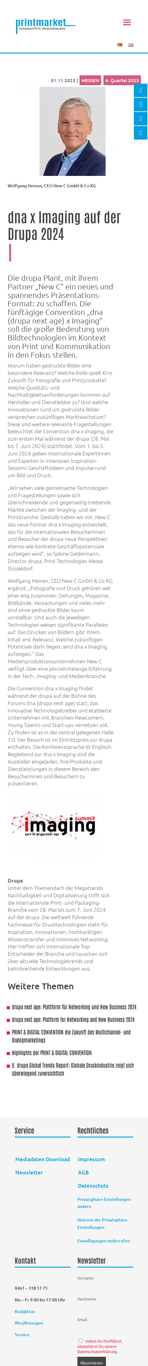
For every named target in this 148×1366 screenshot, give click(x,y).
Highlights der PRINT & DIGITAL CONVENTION (52, 1052)
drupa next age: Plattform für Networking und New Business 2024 (74, 1006)
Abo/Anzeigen (29, 1323)
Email (82, 1319)
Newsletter (29, 1172)
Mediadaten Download (42, 1159)
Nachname (86, 1298)
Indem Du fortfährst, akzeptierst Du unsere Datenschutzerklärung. (100, 1346)
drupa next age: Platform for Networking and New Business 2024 (73, 1019)
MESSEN (90, 80)
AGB (83, 1172)
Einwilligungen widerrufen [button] (103, 1241)
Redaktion (25, 1311)
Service (22, 1334)
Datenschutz (93, 1185)
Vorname (85, 1278)
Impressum (91, 1159)
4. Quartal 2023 (122, 80)
